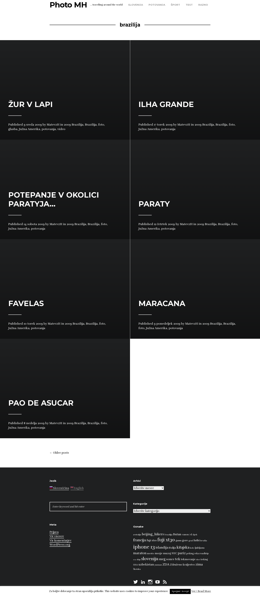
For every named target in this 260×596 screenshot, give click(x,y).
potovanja (157, 4)
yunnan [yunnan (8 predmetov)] (158, 564)
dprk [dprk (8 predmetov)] (195, 534)
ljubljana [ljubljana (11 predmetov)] (199, 547)
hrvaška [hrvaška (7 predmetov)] (203, 540)
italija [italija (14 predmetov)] (172, 547)
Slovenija (135, 4)
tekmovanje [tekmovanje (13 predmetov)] (188, 559)
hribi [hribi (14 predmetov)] (196, 540)
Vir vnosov (57, 536)
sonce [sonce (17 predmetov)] (170, 559)
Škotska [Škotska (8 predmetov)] (137, 569)
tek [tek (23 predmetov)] (177, 559)
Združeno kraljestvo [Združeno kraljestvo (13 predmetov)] (182, 564)
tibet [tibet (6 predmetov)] (198, 560)
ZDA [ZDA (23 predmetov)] (165, 564)
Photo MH (68, 4)
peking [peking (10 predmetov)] (190, 553)
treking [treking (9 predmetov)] (204, 559)
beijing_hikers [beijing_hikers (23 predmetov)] (153, 534)
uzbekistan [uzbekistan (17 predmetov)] (146, 564)
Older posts (59, 453)
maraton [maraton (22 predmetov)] (139, 553)
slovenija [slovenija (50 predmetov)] (149, 558)
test (189, 4)
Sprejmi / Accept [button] (180, 591)
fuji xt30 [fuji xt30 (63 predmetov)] (166, 540)
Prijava (54, 532)
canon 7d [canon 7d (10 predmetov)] (187, 534)
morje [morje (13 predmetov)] (158, 553)
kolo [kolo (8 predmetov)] (192, 548)
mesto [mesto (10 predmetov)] (150, 553)
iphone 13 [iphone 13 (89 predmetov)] (144, 547)
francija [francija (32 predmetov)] (139, 540)
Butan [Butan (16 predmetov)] (177, 534)
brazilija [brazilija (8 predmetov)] (168, 534)
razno (203, 4)
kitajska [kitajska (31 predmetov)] (183, 547)
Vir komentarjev (60, 540)
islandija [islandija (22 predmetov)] (162, 548)
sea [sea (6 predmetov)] (134, 560)
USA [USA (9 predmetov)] (135, 564)
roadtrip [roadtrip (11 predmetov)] (204, 553)
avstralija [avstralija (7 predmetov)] (137, 534)
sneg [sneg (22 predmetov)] (162, 559)
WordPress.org (60, 544)
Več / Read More (201, 591)
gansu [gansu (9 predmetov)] (178, 540)
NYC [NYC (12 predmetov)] (174, 553)
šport (175, 4)
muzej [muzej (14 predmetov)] (167, 553)
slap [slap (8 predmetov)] (139, 559)
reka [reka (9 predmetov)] (196, 553)
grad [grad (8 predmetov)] (191, 540)
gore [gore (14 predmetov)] (185, 540)
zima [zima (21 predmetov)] (199, 564)
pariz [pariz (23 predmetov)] (182, 553)
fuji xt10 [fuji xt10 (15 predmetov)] (152, 540)
